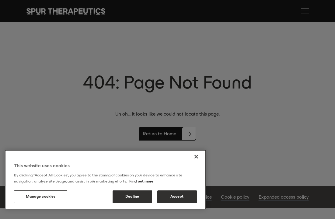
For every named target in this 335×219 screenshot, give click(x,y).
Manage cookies (41, 196)
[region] (105, 179)
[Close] (196, 156)
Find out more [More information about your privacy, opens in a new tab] (141, 181)
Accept (177, 196)
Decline (132, 196)
